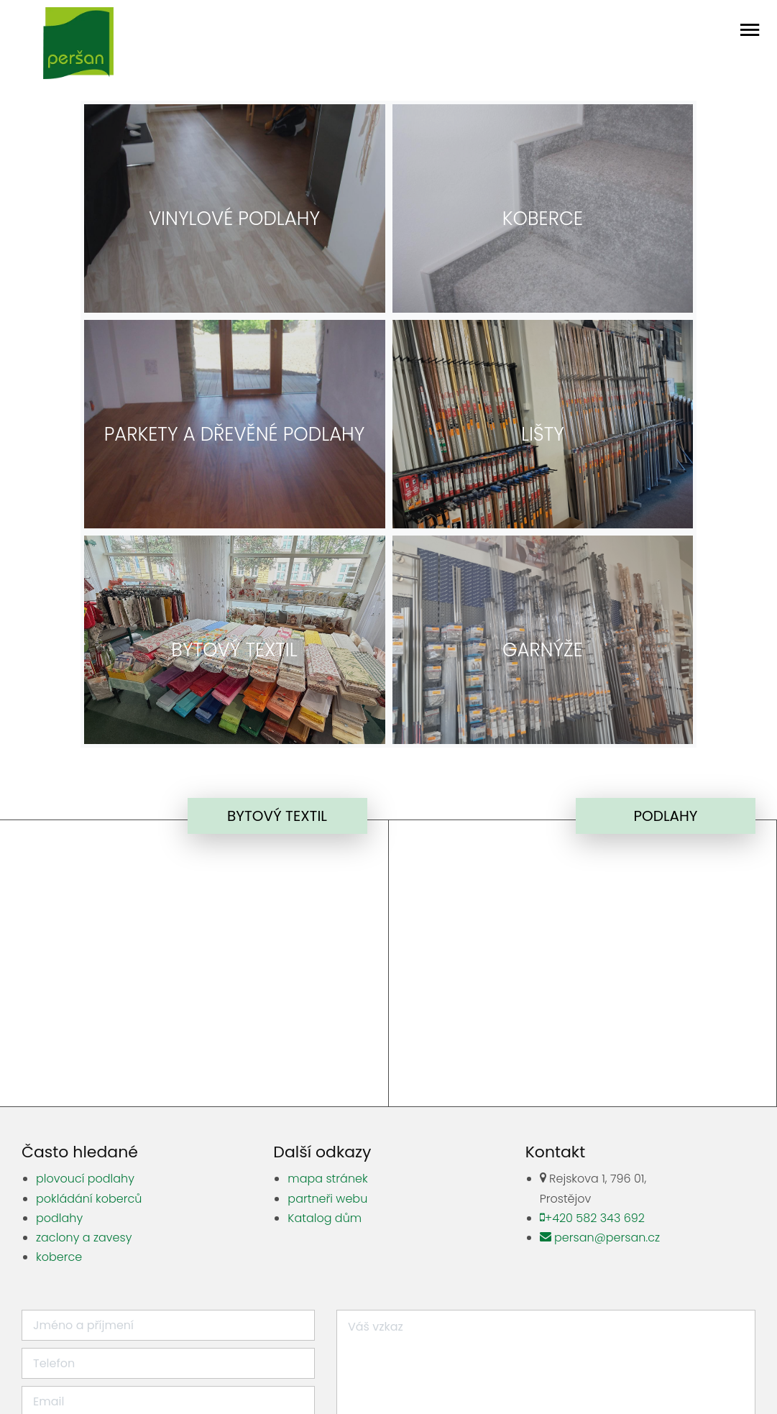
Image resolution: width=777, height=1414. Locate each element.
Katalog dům (325, 1002)
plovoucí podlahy (85, 963)
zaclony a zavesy (84, 1022)
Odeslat (546, 1277)
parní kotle (564, 1341)
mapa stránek (327, 963)
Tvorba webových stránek (701, 1379)
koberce (59, 1041)
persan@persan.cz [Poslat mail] (596, 1022)
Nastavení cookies (412, 1379)
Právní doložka (322, 1379)
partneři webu (327, 983)
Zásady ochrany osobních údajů (547, 1379)
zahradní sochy (376, 1341)
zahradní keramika (435, 1360)
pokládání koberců (89, 983)
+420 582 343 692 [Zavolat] (592, 1002)
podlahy (59, 1002)
